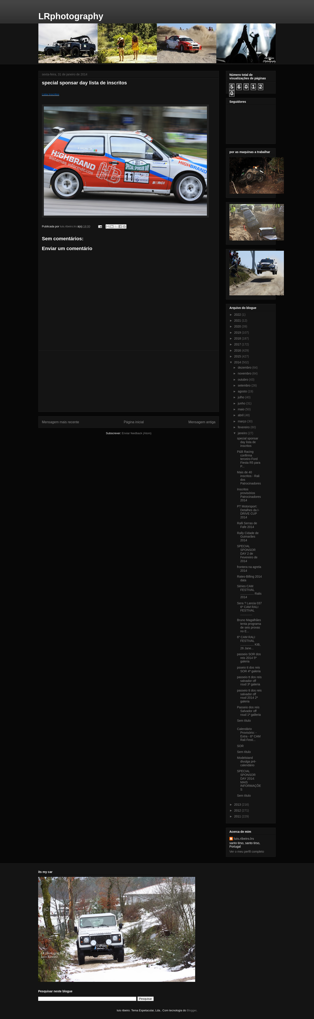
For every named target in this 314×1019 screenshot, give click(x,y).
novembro (245, 373)
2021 (238, 320)
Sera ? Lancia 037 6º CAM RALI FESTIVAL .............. (249, 608)
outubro (243, 379)
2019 (238, 332)
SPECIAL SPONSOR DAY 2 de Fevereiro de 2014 (247, 553)
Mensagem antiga (201, 422)
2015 (238, 356)
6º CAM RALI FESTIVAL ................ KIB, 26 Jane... (249, 642)
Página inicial (134, 422)
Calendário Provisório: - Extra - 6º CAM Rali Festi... (249, 734)
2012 (238, 810)
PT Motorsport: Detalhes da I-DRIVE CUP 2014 (248, 512)
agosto (243, 391)
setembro (244, 385)
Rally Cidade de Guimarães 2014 (248, 536)
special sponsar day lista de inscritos (247, 442)
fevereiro (244, 427)
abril (241, 415)
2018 (238, 338)
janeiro (243, 433)
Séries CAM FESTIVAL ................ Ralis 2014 (249, 591)
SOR (240, 746)
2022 (238, 314)
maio (241, 409)
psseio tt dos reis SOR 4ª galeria (249, 669)
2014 (238, 362)
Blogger (191, 1010)
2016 (238, 350)
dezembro (245, 367)
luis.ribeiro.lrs (244, 838)
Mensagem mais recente (60, 422)
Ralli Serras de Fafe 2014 (247, 525)
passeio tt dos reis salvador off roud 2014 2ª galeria (249, 696)
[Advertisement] (128, 381)
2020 (238, 326)
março (242, 421)
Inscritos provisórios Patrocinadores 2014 (249, 495)
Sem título (244, 720)
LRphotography (70, 16)
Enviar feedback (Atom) (137, 433)
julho (241, 397)
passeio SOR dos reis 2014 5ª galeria (249, 657)
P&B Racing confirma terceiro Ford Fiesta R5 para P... (248, 459)
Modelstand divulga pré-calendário (246, 761)
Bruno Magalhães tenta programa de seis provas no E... (249, 625)
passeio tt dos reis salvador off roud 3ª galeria (249, 680)
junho (242, 403)
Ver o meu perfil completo (246, 851)
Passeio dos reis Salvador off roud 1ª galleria (249, 710)
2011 (238, 816)
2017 (238, 344)
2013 (238, 804)
